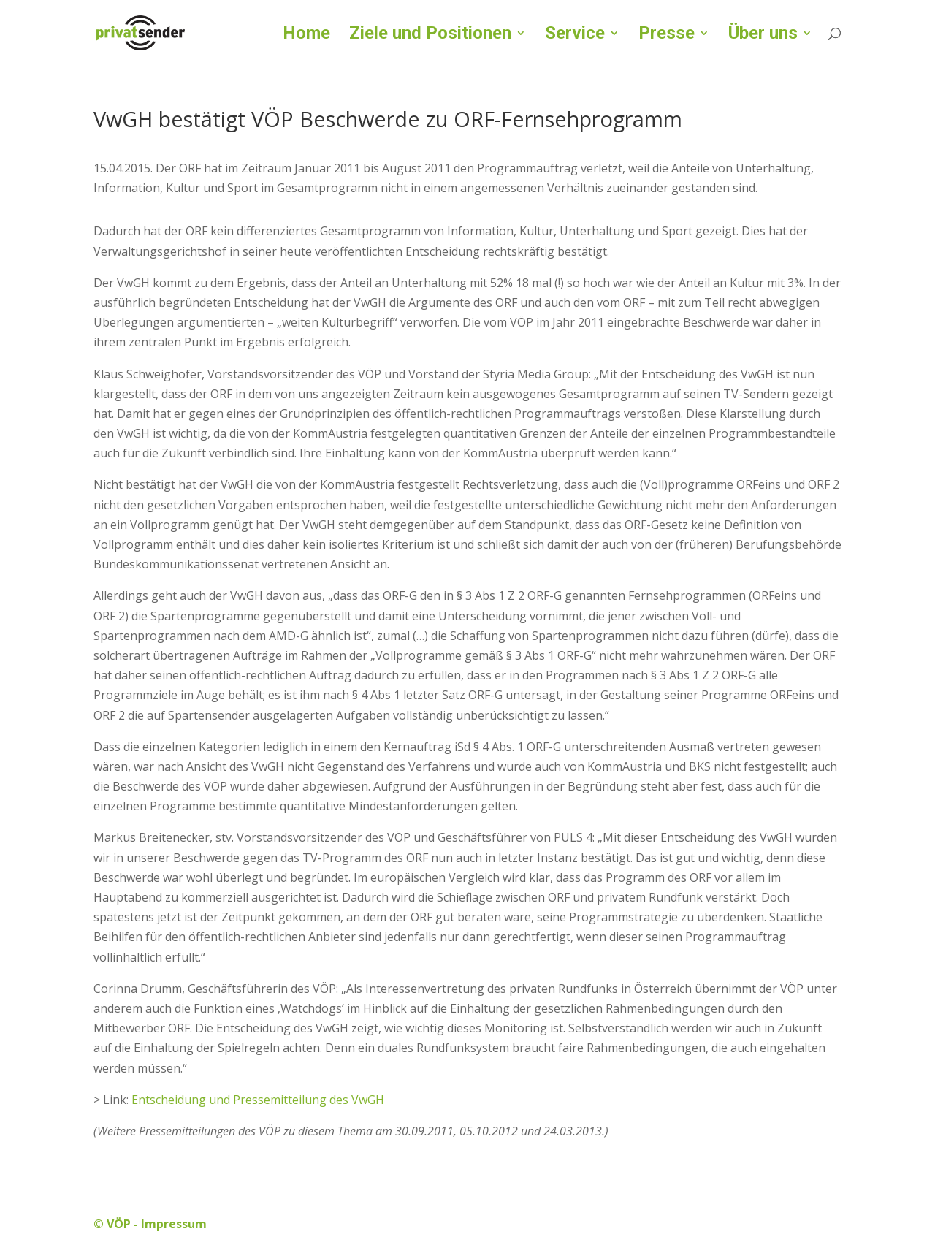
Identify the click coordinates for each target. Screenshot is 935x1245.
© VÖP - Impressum (150, 1224)
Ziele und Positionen (430, 35)
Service (575, 35)
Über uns (763, 35)
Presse (666, 35)
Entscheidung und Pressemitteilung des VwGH (257, 1100)
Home (306, 35)
